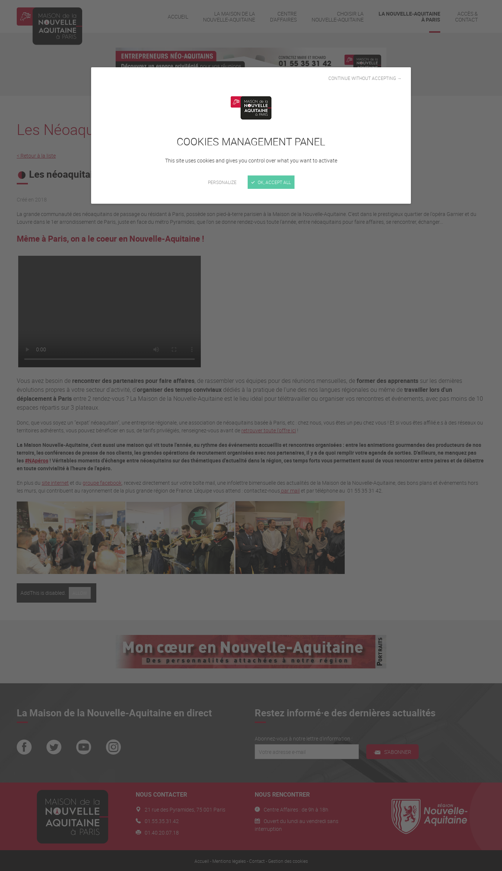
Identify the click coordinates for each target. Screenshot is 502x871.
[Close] (251, 435)
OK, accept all (271, 182)
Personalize (222, 182)
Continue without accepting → (365, 78)
